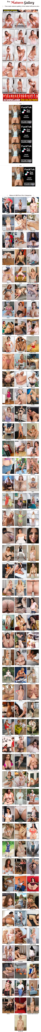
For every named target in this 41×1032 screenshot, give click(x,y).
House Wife (8, 735)
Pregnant (8, 300)
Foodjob (21, 961)
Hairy (21, 543)
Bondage (33, 822)
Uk (8, 874)
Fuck (33, 335)
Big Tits (21, 387)
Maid (33, 961)
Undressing (8, 404)
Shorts (33, 578)
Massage (33, 230)
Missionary (21, 578)
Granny (33, 387)
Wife (8, 978)
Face (33, 543)
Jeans (21, 317)
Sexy (21, 282)
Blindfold (33, 874)
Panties (21, 822)
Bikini (21, 474)
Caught (33, 509)
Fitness (21, 787)
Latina (21, 665)
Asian (33, 369)
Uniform (33, 422)
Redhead (21, 491)
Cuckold (33, 665)
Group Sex (21, 978)
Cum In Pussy (33, 891)
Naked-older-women (33, 1013)
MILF (8, 282)
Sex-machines (8, 961)
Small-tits (21, 1031)
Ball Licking (33, 944)
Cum (8, 909)
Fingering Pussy (33, 926)
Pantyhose (33, 683)
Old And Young (8, 630)
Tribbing (21, 404)
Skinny (21, 700)
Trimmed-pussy (8, 787)
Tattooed (21, 735)
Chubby (21, 352)
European (33, 996)
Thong (33, 596)
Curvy (21, 456)
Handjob (33, 456)
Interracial (8, 491)
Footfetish (33, 700)
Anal (8, 822)
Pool (8, 804)
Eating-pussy (21, 717)
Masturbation (21, 335)
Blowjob (33, 474)
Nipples (8, 369)
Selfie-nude (33, 352)
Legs (21, 752)
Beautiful (21, 596)
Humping (8, 509)
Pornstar (33, 839)
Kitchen (8, 387)
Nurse (8, 996)
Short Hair (8, 665)
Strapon (21, 248)
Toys (33, 804)
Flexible (8, 265)
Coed (33, 857)
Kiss (33, 317)
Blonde (21, 369)
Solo (8, 456)
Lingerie (8, 543)
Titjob (8, 422)
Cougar (33, 630)
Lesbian (21, 509)
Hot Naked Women (33, 770)
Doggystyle (21, 265)
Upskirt (21, 874)
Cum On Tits (8, 857)
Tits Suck (21, 926)
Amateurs (21, 770)
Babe (8, 317)
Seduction (8, 752)
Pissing (33, 978)
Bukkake (21, 230)
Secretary (21, 439)
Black (8, 926)
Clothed (33, 526)
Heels (8, 578)
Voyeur (8, 944)
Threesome (8, 335)
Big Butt (21, 857)
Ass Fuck (8, 700)
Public (21, 909)
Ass (8, 613)
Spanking (21, 891)
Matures (20, 2)
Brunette (21, 561)
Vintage (21, 996)
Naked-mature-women (21, 648)
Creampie (21, 613)
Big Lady (33, 735)
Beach (33, 648)
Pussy (8, 839)
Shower (21, 526)
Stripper (21, 1013)
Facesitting (33, 561)
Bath (21, 804)
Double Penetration (33, 282)
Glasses (8, 352)
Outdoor (8, 683)
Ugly (21, 213)
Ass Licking (33, 752)
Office (8, 1013)
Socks (33, 300)
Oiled (33, 213)
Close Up (8, 648)
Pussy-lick (33, 787)
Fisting (8, 891)
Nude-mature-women (8, 230)
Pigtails (33, 248)
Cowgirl (21, 944)
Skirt (33, 491)
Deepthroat (21, 300)
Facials (8, 526)
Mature (21, 422)
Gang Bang (21, 839)
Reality (33, 404)
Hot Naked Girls (21, 630)
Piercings (8, 770)
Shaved (33, 439)
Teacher (33, 265)
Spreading (8, 439)
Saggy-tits (33, 613)
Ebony (8, 717)
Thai (8, 474)
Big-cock (8, 248)
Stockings (8, 596)
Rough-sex (33, 909)
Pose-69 (21, 683)
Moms (33, 717)
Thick (8, 561)
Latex (8, 213)
